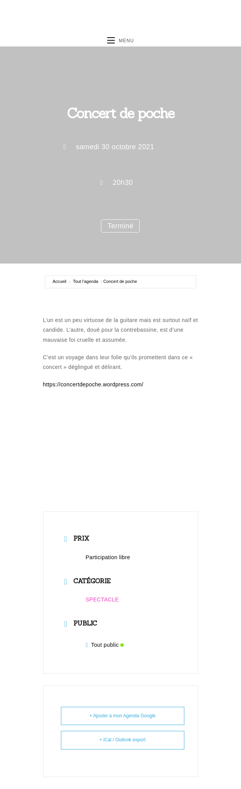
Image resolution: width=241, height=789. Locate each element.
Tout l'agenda (85, 281)
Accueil (59, 281)
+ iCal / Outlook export (122, 739)
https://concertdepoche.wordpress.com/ (93, 384)
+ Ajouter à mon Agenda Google (122, 715)
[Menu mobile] (121, 41)
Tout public (105, 645)
